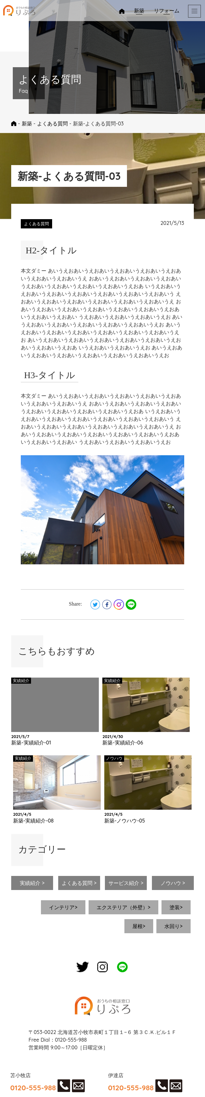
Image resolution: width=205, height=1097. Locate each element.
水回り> (173, 926)
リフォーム (166, 10)
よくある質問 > (79, 883)
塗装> (176, 907)
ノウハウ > (173, 883)
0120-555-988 (33, 1087)
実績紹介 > (32, 883)
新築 (139, 10)
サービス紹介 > (125, 883)
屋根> (138, 926)
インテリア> (63, 907)
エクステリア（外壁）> (123, 907)
